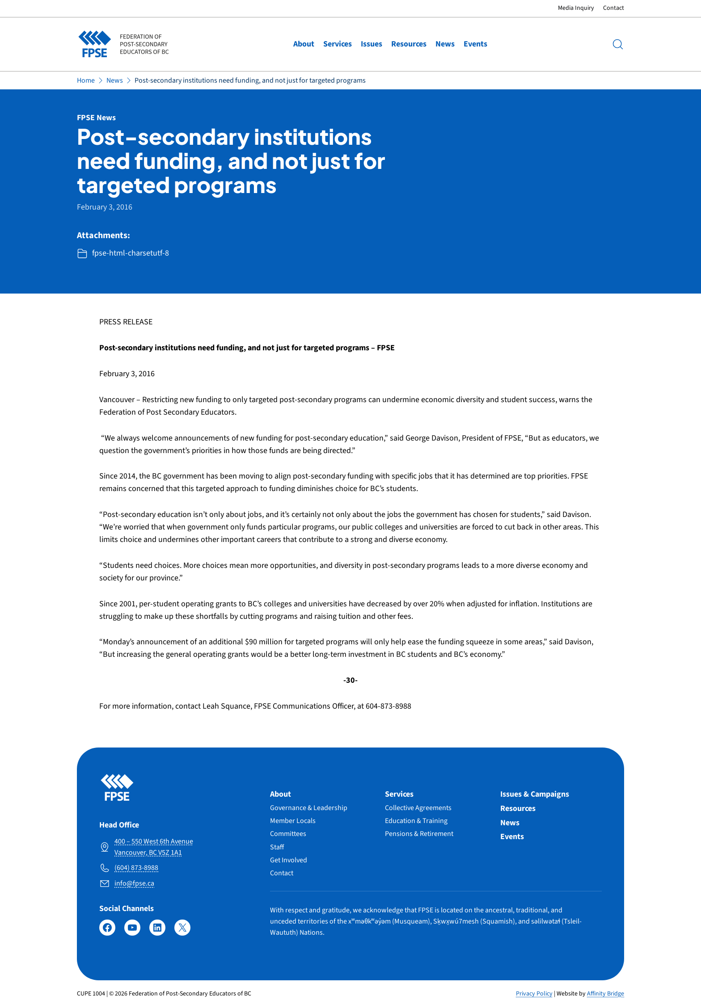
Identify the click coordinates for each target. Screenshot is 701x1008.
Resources (409, 44)
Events (475, 44)
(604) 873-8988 (136, 868)
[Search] (618, 44)
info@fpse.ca (134, 883)
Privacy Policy (534, 993)
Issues (371, 44)
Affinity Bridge (605, 993)
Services (337, 44)
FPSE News (96, 117)
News (445, 44)
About (303, 44)
